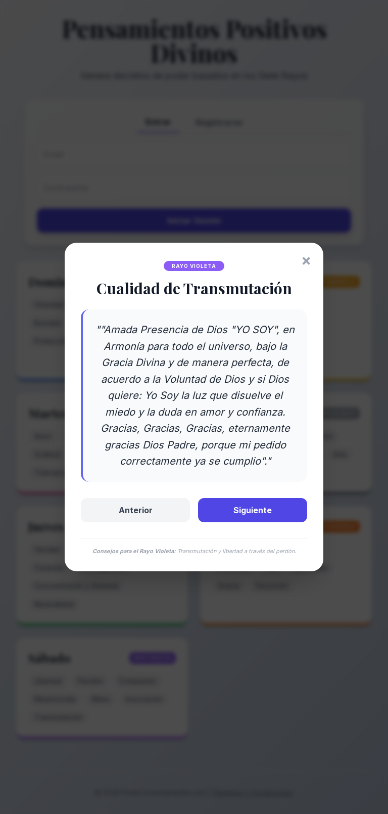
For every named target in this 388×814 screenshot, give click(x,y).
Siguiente (252, 510)
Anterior (136, 510)
